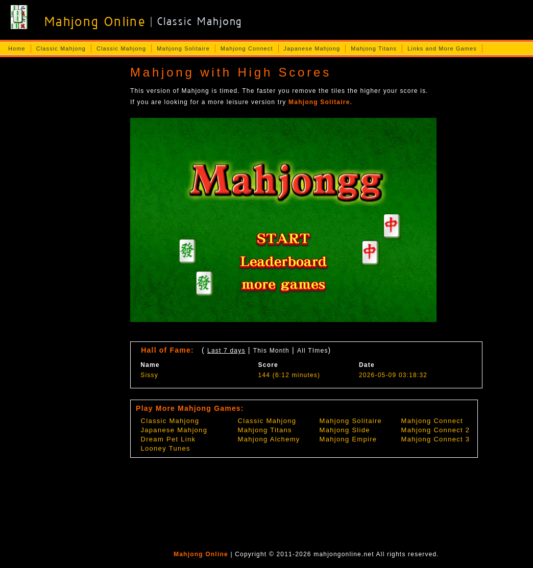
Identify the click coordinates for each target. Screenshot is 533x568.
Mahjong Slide (345, 430)
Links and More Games (442, 48)
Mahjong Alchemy (269, 439)
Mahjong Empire (348, 439)
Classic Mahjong (61, 48)
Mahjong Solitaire (183, 48)
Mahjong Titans (374, 48)
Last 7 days (226, 350)
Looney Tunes (165, 448)
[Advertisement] (61, 222)
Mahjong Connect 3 (435, 439)
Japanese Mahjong (312, 48)
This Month (271, 350)
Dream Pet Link (168, 439)
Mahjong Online (201, 554)
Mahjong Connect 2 (435, 430)
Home (17, 48)
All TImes (312, 350)
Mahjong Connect (247, 48)
